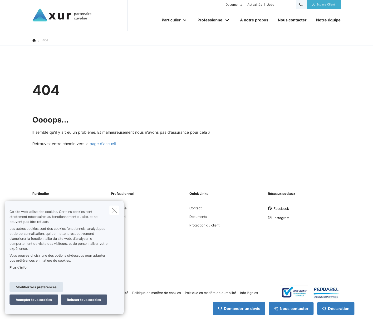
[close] (114, 210)
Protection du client (204, 225)
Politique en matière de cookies (156, 292)
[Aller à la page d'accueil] (80, 15)
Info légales (249, 292)
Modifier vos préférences (36, 287)
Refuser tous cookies (84, 300)
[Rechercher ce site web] (301, 4)
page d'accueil (103, 143)
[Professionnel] (209, 20)
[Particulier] (169, 20)
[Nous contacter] (292, 20)
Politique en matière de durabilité (210, 292)
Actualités (254, 4)
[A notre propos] (254, 20)
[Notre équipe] (326, 20)
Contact (195, 208)
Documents (234, 4)
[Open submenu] (185, 20)
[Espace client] (324, 4)
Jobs (270, 4)
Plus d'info (18, 267)
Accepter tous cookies (34, 300)
